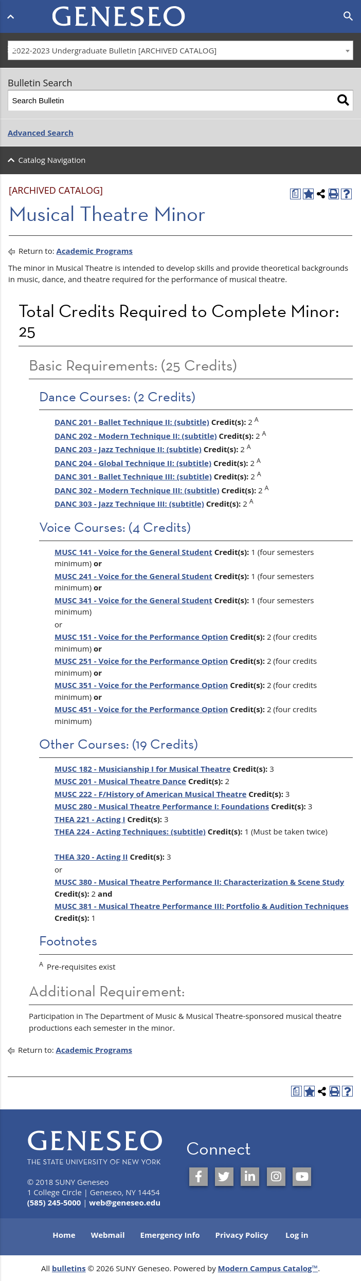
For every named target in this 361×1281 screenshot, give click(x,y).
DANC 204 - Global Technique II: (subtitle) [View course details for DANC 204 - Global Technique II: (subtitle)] (133, 463)
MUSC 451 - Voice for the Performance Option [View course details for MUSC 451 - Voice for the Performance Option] (141, 709)
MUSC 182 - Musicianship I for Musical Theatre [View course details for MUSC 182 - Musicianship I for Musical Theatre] (143, 769)
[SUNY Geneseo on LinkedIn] (250, 1176)
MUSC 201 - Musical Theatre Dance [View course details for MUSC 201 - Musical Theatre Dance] (120, 781)
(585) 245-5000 (54, 1202)
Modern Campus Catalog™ (268, 1268)
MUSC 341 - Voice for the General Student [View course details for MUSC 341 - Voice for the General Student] (133, 600)
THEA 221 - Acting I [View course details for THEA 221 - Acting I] (90, 819)
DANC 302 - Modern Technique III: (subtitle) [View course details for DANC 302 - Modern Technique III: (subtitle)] (137, 490)
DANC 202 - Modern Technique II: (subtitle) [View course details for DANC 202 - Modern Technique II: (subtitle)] (136, 436)
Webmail (108, 1235)
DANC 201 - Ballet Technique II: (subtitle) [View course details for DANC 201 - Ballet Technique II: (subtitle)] (132, 422)
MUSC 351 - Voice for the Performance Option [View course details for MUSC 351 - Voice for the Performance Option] (141, 685)
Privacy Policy (241, 1235)
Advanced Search (41, 132)
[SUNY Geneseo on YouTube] (302, 1176)
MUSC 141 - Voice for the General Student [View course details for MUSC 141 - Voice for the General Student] (133, 552)
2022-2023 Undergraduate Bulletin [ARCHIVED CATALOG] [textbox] (114, 50)
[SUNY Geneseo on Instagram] (276, 1176)
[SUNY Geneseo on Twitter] (224, 1176)
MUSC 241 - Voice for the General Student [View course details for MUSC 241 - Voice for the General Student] (133, 576)
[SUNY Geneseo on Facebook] (198, 1176)
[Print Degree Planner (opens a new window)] (295, 194)
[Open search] (348, 16)
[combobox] (180, 50)
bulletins (69, 1268)
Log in (297, 1235)
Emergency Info (170, 1235)
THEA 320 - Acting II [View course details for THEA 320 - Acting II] (91, 856)
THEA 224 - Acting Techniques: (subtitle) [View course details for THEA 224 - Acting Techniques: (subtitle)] (130, 831)
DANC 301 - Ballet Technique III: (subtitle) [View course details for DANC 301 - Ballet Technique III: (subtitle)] (133, 476)
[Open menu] (12, 14)
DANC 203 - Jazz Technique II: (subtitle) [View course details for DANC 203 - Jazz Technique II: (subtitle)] (128, 449)
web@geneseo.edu (124, 1202)
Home (63, 1235)
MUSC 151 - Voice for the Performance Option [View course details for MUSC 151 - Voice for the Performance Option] (141, 637)
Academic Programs (95, 251)
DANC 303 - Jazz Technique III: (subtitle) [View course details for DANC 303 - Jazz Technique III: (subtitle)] (129, 503)
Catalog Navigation (52, 160)
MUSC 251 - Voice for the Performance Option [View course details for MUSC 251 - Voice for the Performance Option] (141, 661)
